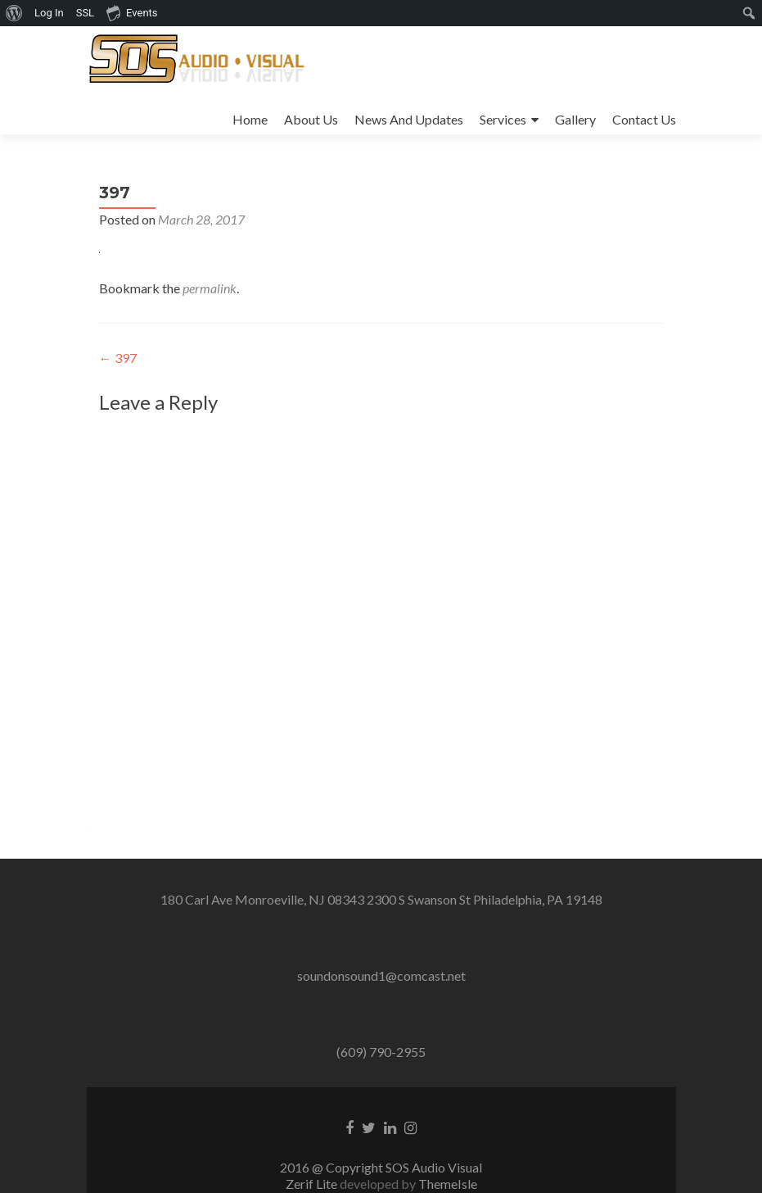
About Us (311, 119)
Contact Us (644, 119)
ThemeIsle (447, 1183)
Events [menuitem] (131, 12)
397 (118, 357)
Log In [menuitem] (49, 13)
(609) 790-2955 (381, 1051)
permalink (210, 288)
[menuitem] (14, 13)
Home (250, 119)
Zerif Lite (313, 1183)
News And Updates (408, 119)
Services (503, 119)
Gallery (575, 119)
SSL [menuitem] (85, 13)
